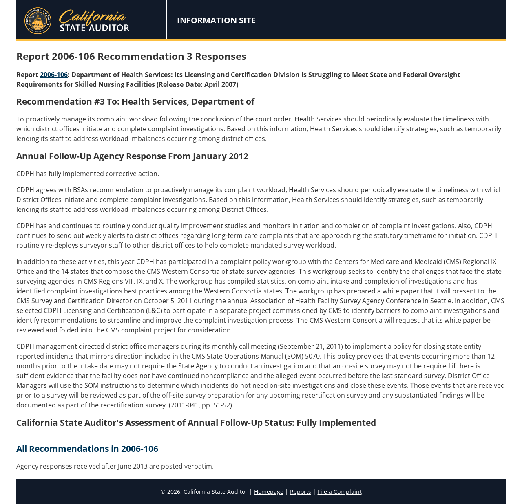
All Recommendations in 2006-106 (87, 448)
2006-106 (54, 74)
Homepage (268, 491)
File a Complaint (340, 491)
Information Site (216, 20)
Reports (300, 491)
